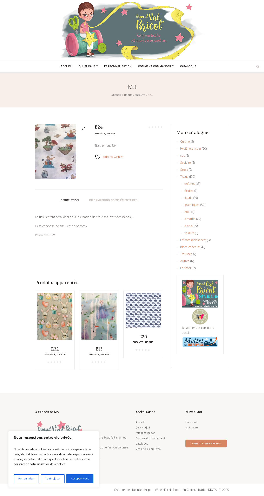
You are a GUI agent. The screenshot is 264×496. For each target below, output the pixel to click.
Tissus (128, 95)
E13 (99, 349)
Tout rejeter (52, 478)
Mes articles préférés (148, 449)
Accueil (116, 95)
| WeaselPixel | (163, 490)
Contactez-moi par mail (206, 443)
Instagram (191, 427)
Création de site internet (130, 490)
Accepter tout (80, 478)
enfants (140, 95)
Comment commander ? (150, 438)
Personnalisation (145, 432)
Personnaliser (26, 478)
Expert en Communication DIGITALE (196, 490)
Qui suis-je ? (143, 427)
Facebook (191, 422)
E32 (55, 349)
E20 (143, 337)
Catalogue (142, 443)
